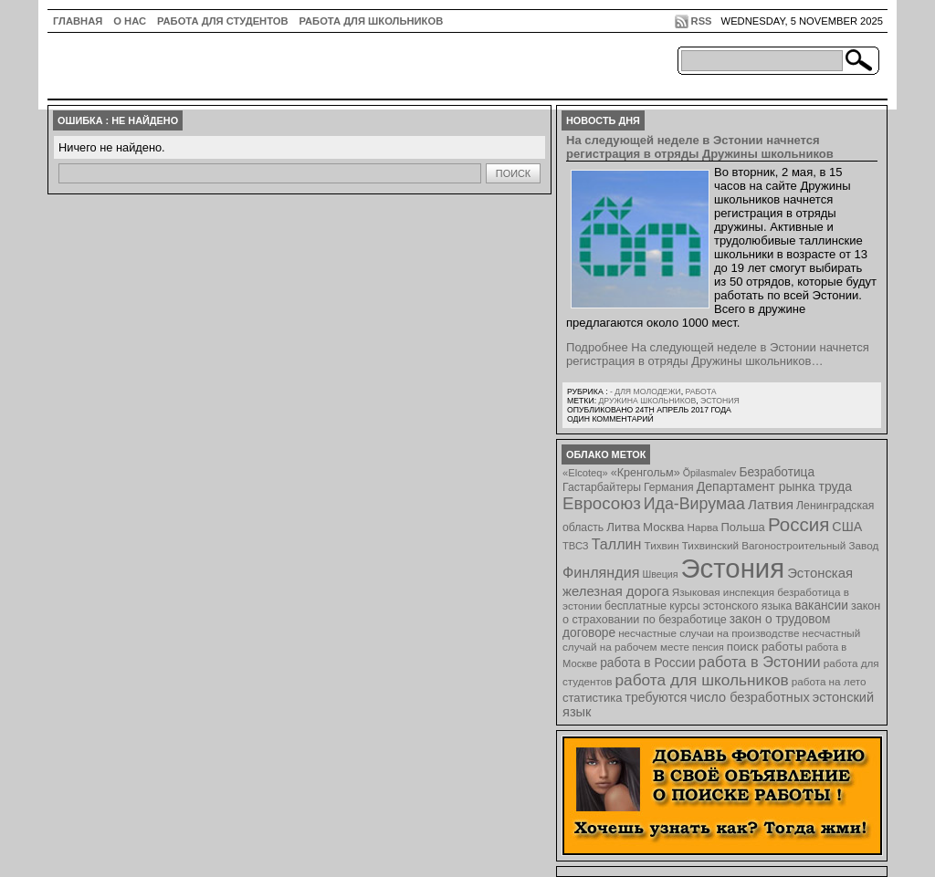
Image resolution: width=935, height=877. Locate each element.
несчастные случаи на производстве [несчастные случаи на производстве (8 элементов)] (708, 633)
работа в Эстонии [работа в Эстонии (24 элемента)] (760, 661)
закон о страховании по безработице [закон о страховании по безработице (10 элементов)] (721, 613)
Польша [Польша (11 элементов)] (743, 527)
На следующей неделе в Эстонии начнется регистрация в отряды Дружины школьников (700, 147)
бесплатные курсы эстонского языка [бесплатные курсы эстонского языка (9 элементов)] (698, 606)
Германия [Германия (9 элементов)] (669, 487)
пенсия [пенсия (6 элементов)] (708, 647)
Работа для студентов (222, 21)
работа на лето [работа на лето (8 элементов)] (829, 681)
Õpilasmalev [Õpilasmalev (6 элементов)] (710, 472)
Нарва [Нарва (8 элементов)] (702, 527)
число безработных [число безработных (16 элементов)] (749, 697)
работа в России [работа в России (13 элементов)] (648, 663)
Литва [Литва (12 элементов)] (623, 527)
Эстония (720, 400)
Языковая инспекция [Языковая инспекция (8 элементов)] (723, 592)
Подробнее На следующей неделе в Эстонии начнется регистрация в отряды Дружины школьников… (717, 354)
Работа (700, 391)
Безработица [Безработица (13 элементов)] (776, 472)
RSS (701, 21)
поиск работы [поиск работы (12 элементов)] (765, 646)
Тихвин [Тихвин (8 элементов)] (662, 545)
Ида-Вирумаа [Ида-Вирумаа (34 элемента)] (694, 504)
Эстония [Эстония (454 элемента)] (733, 568)
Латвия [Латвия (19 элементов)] (770, 504)
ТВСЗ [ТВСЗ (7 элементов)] (575, 545)
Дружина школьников (647, 400)
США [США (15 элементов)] (847, 526)
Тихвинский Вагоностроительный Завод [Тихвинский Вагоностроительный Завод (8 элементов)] (780, 545)
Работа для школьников (371, 21)
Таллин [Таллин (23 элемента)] (617, 544)
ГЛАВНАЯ (77, 21)
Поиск (513, 173)
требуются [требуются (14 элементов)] (656, 697)
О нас (129, 21)
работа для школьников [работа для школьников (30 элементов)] (702, 680)
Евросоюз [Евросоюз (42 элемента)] (601, 503)
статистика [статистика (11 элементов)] (592, 698)
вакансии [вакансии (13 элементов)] (821, 605)
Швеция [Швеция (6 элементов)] (660, 574)
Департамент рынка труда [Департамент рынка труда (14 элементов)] (774, 486)
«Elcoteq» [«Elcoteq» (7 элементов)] (585, 472)
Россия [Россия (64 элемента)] (798, 524)
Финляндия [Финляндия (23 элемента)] (600, 572)
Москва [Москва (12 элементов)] (664, 527)
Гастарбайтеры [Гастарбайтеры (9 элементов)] (601, 487)
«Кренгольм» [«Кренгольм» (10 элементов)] (645, 472)
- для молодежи (645, 391)
